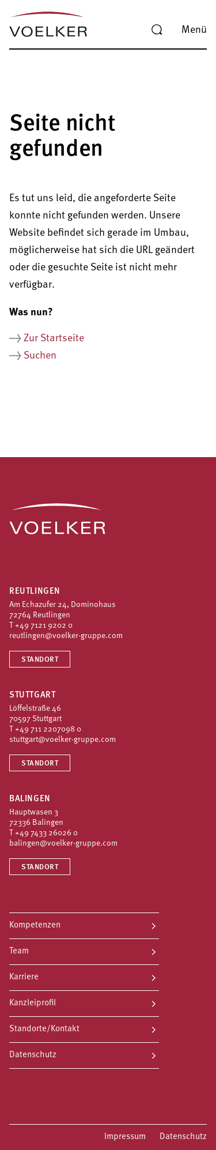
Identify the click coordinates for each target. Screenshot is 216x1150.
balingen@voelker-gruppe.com (63, 843)
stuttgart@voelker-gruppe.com (62, 740)
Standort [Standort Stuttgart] (39, 763)
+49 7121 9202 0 (44, 625)
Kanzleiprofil (32, 1003)
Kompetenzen (34, 925)
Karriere (24, 977)
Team (19, 951)
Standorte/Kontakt (44, 1029)
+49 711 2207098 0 (48, 729)
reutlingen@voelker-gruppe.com (66, 636)
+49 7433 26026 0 (46, 833)
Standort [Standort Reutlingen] (39, 659)
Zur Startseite (54, 338)
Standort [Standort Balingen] (39, 867)
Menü (194, 30)
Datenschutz (32, 1055)
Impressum (125, 1137)
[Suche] (156, 30)
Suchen (40, 355)
